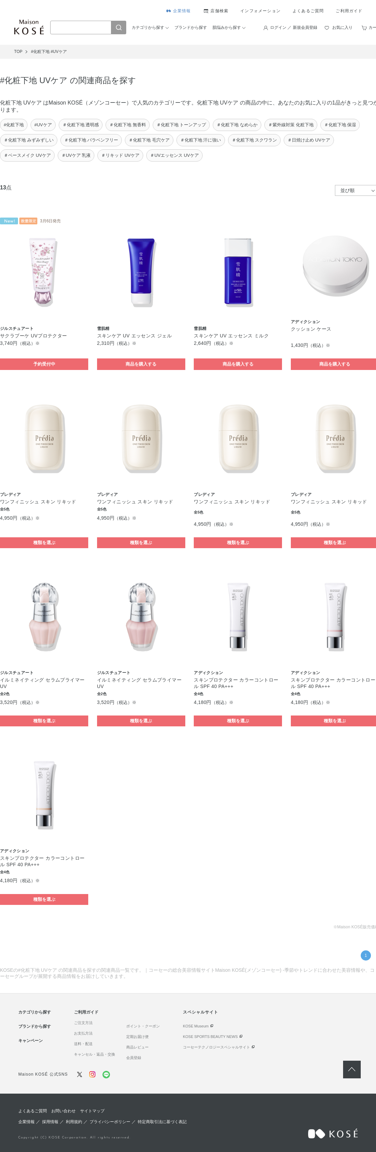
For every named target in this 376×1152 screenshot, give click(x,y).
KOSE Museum (196, 1026)
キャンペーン (30, 1040)
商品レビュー (137, 1047)
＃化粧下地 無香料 (127, 124)
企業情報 (182, 10)
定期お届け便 (137, 1037)
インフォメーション (260, 10)
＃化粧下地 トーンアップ (181, 124)
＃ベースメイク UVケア (27, 155)
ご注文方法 (83, 1023)
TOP (18, 51)
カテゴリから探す (148, 27)
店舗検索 (219, 10)
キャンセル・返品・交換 (94, 1054)
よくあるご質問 (308, 10)
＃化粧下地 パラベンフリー (91, 140)
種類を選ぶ (44, 542)
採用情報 (50, 1121)
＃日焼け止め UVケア (308, 140)
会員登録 (133, 1058)
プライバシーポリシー (110, 1121)
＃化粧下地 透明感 (80, 124)
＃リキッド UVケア (120, 155)
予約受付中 (44, 364)
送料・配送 (83, 1044)
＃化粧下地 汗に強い (200, 140)
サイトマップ (92, 1111)
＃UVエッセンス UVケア (174, 155)
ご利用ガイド (349, 10)
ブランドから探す (190, 27)
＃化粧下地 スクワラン (254, 140)
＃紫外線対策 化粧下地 (291, 124)
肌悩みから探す (226, 27)
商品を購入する (141, 364)
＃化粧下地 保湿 (340, 124)
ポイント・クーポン (143, 1026)
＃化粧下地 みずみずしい (29, 140)
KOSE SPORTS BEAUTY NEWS (210, 1037)
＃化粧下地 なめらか (237, 124)
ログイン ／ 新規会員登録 (293, 27)
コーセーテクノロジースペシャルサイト (216, 1047)
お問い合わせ (63, 1111)
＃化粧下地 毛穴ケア (149, 140)
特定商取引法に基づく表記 (162, 1121)
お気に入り (342, 27)
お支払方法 (83, 1033)
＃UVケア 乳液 (76, 155)
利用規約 (74, 1121)
